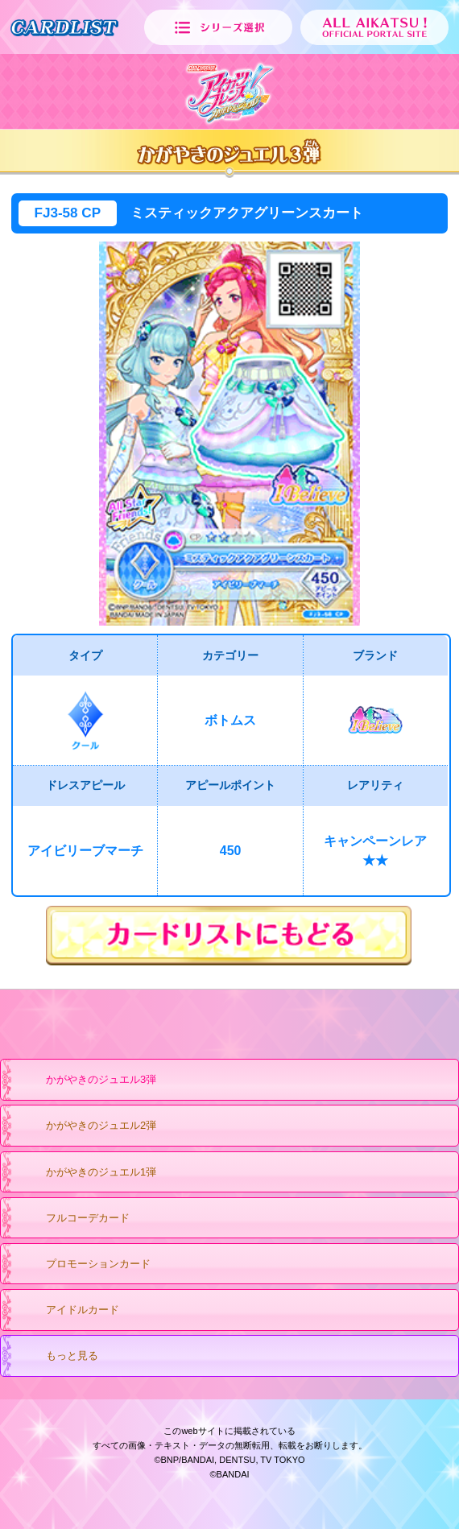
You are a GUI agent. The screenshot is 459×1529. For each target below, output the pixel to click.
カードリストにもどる (229, 935)
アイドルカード (66, 1311)
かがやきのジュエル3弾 (85, 1080)
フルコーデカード (72, 1219)
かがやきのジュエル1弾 (85, 1173)
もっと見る (56, 1357)
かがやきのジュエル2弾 (85, 1126)
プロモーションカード (82, 1265)
